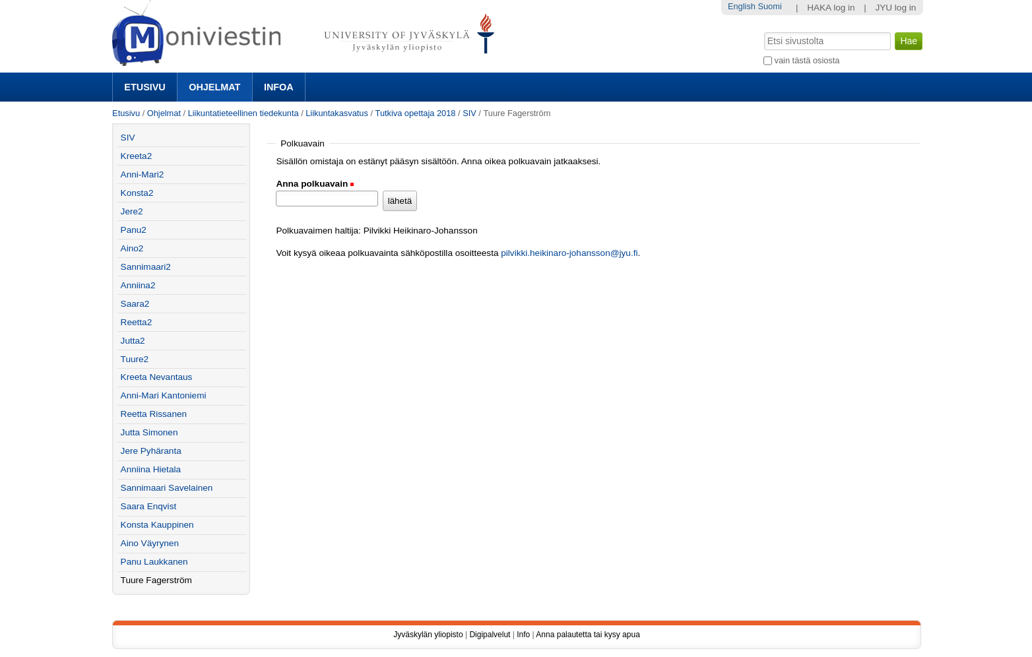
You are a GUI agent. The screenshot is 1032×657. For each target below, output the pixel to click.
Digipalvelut (489, 634)
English (742, 6)
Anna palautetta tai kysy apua (587, 634)
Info (523, 634)
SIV (469, 113)
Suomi (769, 6)
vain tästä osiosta (807, 60)
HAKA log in (831, 8)
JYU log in (895, 8)
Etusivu (144, 87)
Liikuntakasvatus (337, 113)
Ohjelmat (214, 87)
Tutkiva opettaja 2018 (415, 113)
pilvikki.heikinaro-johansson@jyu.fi (569, 253)
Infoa (279, 87)
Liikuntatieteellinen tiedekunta (243, 113)
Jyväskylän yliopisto (428, 634)
